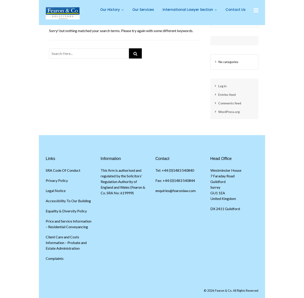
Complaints (55, 258)
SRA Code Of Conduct (63, 170)
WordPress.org (229, 112)
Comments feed (229, 103)
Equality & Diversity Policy (66, 211)
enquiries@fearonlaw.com (175, 190)
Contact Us (236, 9)
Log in (222, 86)
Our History (110, 9)
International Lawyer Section (188, 9)
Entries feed (227, 94)
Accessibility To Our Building (68, 201)
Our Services (143, 9)
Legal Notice (56, 190)
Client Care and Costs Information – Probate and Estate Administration (66, 242)
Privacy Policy (57, 180)
